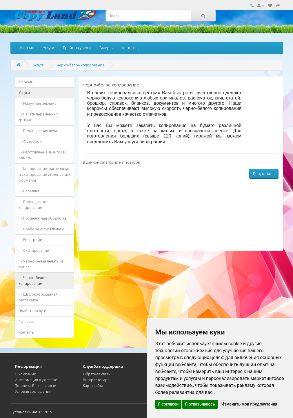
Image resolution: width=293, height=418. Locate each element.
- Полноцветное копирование (33, 204)
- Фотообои (30, 141)
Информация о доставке (36, 379)
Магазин (26, 47)
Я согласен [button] (168, 404)
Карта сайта (93, 385)
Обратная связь (96, 374)
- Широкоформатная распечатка (38, 297)
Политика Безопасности (36, 385)
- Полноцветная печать (40, 130)
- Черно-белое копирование (32, 280)
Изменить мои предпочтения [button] (249, 404)
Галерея (106, 47)
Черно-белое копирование (80, 65)
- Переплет (29, 191)
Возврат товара (96, 379)
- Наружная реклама (38, 103)
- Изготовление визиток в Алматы (42, 155)
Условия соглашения (33, 391)
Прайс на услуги (77, 47)
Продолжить (264, 173)
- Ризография (31, 239)
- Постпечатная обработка (43, 218)
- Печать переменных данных (38, 117)
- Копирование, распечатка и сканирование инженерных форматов (44, 174)
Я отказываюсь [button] (200, 404)
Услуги (48, 47)
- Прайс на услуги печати (41, 229)
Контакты (130, 47)
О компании (25, 374)
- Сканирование (34, 250)
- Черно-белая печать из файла (41, 264)
